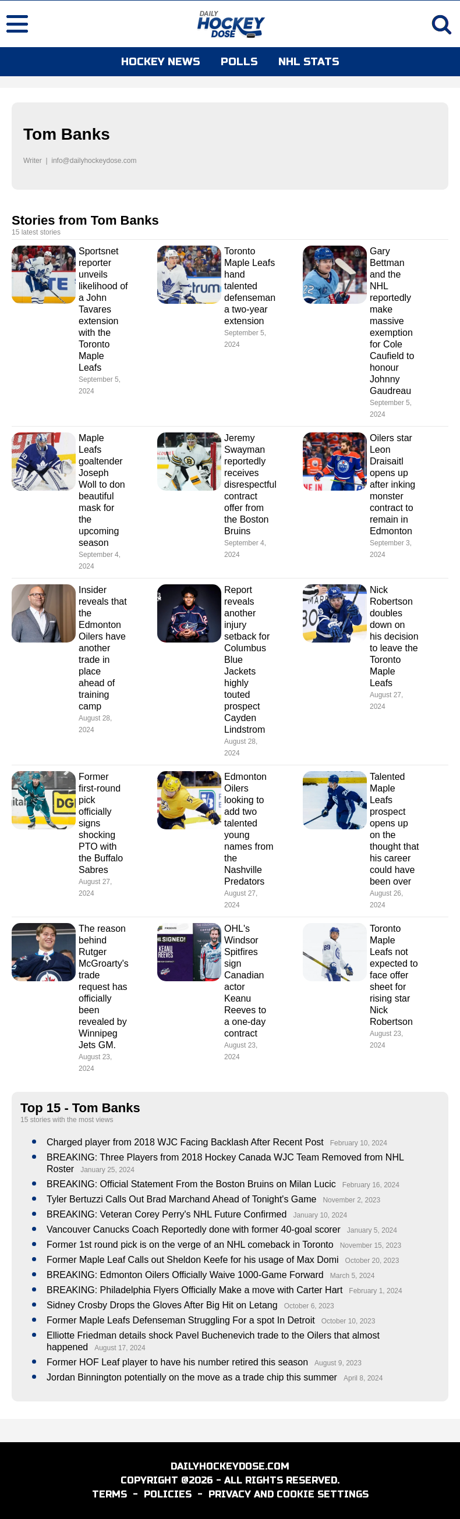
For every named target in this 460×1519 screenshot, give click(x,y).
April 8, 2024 (363, 1378)
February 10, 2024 (358, 1143)
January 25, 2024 (107, 1170)
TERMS (109, 1494)
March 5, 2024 (352, 1276)
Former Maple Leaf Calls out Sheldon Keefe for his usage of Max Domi (193, 1260)
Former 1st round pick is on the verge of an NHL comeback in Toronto (190, 1245)
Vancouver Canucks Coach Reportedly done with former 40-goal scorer (194, 1229)
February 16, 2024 (370, 1185)
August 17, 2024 (119, 1348)
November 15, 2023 (370, 1245)
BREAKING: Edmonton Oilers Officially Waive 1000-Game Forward (185, 1275)
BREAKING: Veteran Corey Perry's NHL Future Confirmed (166, 1214)
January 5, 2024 (372, 1230)
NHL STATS (308, 61)
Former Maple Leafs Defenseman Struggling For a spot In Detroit (181, 1320)
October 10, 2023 (348, 1321)
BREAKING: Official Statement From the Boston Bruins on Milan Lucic (191, 1184)
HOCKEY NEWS (160, 61)
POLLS (239, 61)
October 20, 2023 (372, 1261)
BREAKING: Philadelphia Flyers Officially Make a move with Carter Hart (194, 1290)
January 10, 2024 (320, 1215)
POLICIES (168, 1494)
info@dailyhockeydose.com (93, 161)
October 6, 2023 (309, 1306)
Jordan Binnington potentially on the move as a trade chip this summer (192, 1377)
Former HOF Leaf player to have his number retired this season (177, 1362)
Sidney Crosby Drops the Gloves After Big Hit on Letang (162, 1305)
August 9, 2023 (338, 1363)
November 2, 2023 (351, 1200)
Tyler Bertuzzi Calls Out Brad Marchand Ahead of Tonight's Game (181, 1199)
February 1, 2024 (375, 1291)
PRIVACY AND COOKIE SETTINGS (288, 1494)
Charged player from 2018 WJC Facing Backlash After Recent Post (185, 1142)
